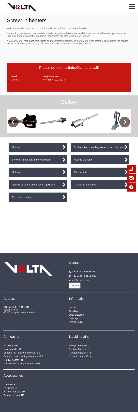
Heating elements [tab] (83, 159)
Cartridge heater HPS (80, 352)
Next (126, 122)
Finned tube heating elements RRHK (22, 363)
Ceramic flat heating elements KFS (21, 352)
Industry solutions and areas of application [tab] (34, 184)
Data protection (77, 314)
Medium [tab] (16, 147)
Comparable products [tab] (85, 184)
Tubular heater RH (13, 360)
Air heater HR (10, 345)
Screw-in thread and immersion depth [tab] (31, 159)
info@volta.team (51, 76)
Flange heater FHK (79, 345)
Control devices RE (13, 395)
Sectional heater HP (79, 349)
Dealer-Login (76, 322)
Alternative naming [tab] (21, 197)
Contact (75, 285)
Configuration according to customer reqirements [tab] (99, 147)
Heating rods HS (12, 349)
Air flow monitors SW (14, 391)
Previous (16, 122)
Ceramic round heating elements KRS (23, 356)
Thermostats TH (11, 384)
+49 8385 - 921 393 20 (84, 276)
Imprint (72, 307)
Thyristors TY (10, 388)
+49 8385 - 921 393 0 (54, 79)
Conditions (74, 311)
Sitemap (73, 318)
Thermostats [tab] (80, 172)
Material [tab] (16, 172)
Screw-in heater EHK (80, 356)
